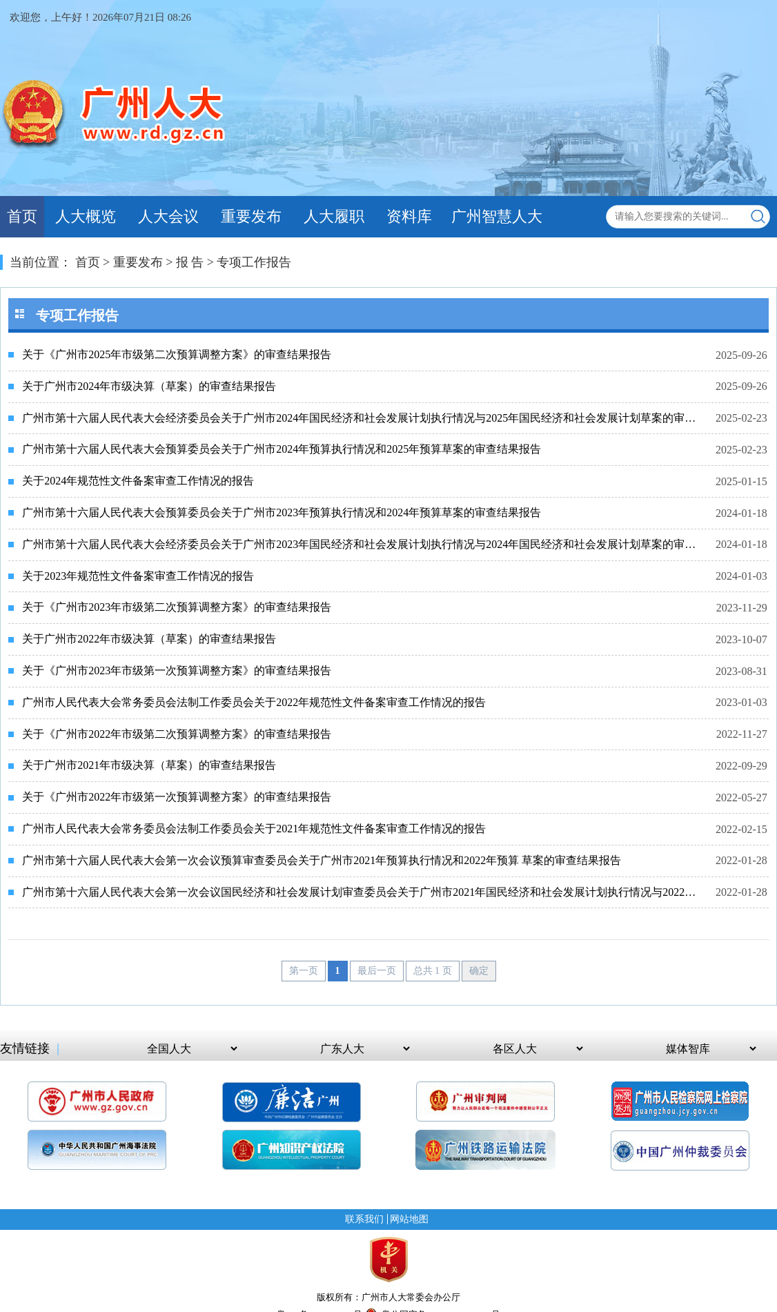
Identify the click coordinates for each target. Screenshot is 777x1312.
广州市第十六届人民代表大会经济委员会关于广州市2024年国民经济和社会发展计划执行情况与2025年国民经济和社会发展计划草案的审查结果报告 (361, 418)
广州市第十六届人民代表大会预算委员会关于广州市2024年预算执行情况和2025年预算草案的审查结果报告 (281, 449)
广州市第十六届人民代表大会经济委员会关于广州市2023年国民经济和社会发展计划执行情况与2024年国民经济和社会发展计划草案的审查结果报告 (361, 544)
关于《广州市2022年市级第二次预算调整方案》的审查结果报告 (176, 734)
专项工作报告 (254, 262)
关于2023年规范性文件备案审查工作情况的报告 (138, 576)
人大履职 (334, 216)
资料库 (409, 216)
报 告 (190, 262)
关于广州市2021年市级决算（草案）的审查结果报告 (149, 765)
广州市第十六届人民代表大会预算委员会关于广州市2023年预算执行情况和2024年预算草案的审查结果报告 (281, 512)
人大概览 (85, 216)
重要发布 (251, 216)
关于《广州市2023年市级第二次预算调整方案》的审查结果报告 (176, 607)
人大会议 (168, 216)
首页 (22, 216)
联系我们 (364, 1219)
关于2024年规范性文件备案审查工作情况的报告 (138, 481)
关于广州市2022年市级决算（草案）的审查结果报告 (149, 639)
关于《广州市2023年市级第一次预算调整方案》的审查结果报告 (176, 670)
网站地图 (409, 1219)
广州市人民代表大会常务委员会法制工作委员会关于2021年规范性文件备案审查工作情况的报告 (254, 828)
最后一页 (376, 971)
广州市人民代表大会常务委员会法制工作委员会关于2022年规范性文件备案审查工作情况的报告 (254, 702)
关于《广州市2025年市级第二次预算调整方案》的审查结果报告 (176, 354)
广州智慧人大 (496, 216)
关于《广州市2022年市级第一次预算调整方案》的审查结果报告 (176, 797)
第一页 (303, 971)
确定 (479, 971)
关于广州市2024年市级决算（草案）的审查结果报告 (149, 386)
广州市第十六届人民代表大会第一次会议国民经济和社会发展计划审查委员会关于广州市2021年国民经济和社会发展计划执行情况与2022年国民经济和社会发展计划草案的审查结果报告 (361, 892)
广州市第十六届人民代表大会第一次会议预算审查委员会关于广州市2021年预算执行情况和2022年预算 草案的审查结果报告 (321, 860)
